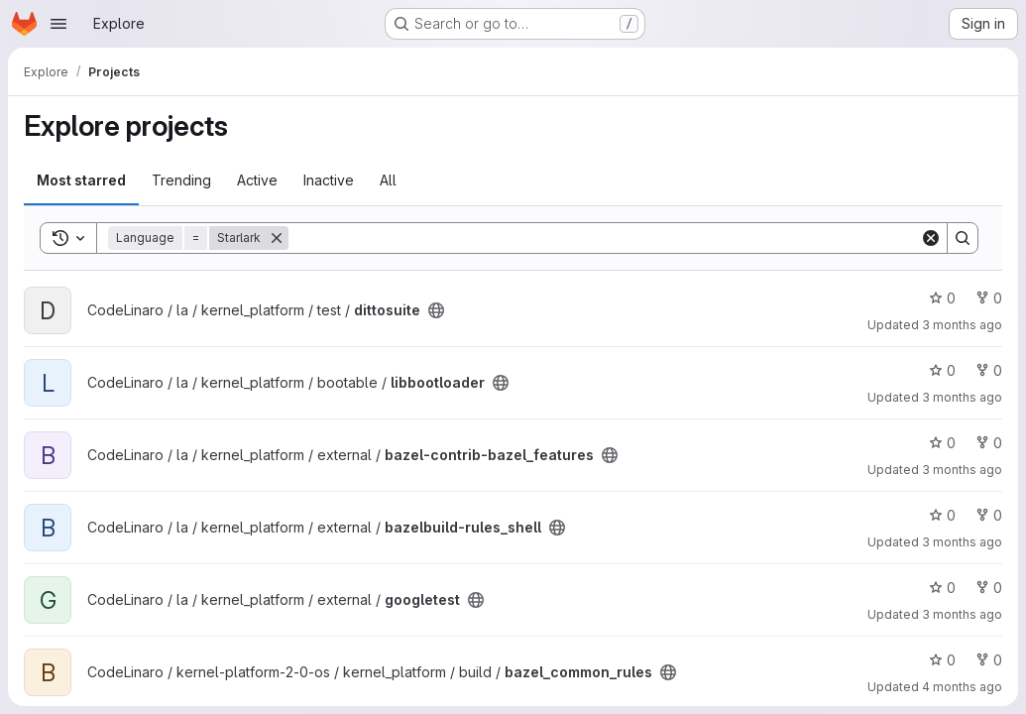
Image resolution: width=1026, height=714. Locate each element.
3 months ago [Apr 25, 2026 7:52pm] (962, 614)
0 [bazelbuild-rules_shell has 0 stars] (942, 515)
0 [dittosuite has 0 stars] (942, 298)
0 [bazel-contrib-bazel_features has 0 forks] (988, 442)
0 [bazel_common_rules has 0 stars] (942, 660)
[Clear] (931, 238)
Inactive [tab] (328, 180)
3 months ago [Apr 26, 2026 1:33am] (962, 397)
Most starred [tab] (81, 180)
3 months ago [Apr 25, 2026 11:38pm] (962, 542)
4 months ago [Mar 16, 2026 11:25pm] (962, 686)
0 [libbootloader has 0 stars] (942, 370)
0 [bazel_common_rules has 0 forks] (988, 660)
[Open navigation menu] (58, 24)
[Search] (604, 238)
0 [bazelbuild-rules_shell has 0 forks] (988, 515)
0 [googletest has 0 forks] (988, 587)
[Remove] (276, 238)
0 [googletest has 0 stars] (942, 587)
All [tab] (388, 180)
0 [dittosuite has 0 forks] (988, 298)
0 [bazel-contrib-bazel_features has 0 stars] (942, 442)
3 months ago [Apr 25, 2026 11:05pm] (962, 324)
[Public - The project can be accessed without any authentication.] (436, 310)
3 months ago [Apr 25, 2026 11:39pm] (962, 469)
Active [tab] (257, 180)
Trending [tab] (181, 180)
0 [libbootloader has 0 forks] (988, 370)
